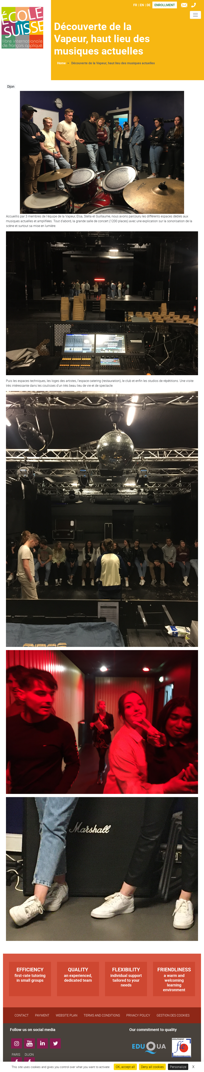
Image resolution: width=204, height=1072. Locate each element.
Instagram (18, 1042)
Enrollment (164, 5)
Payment (42, 1015)
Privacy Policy (138, 1015)
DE (148, 5)
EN (142, 5)
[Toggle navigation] (195, 15)
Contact (22, 1015)
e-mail (185, 5)
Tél (194, 5)
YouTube (31, 1042)
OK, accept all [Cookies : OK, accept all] (125, 1067)
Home (61, 63)
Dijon (10, 86)
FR (135, 5)
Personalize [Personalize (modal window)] (178, 1067)
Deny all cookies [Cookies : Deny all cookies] (152, 1067)
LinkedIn (44, 1042)
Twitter (57, 1042)
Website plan (66, 1015)
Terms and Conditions (102, 1015)
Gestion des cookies (173, 1015)
